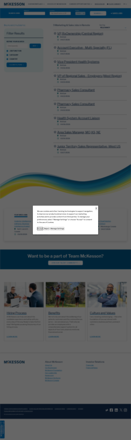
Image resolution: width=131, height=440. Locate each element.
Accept (40, 229)
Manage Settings (57, 229)
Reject (46, 229)
